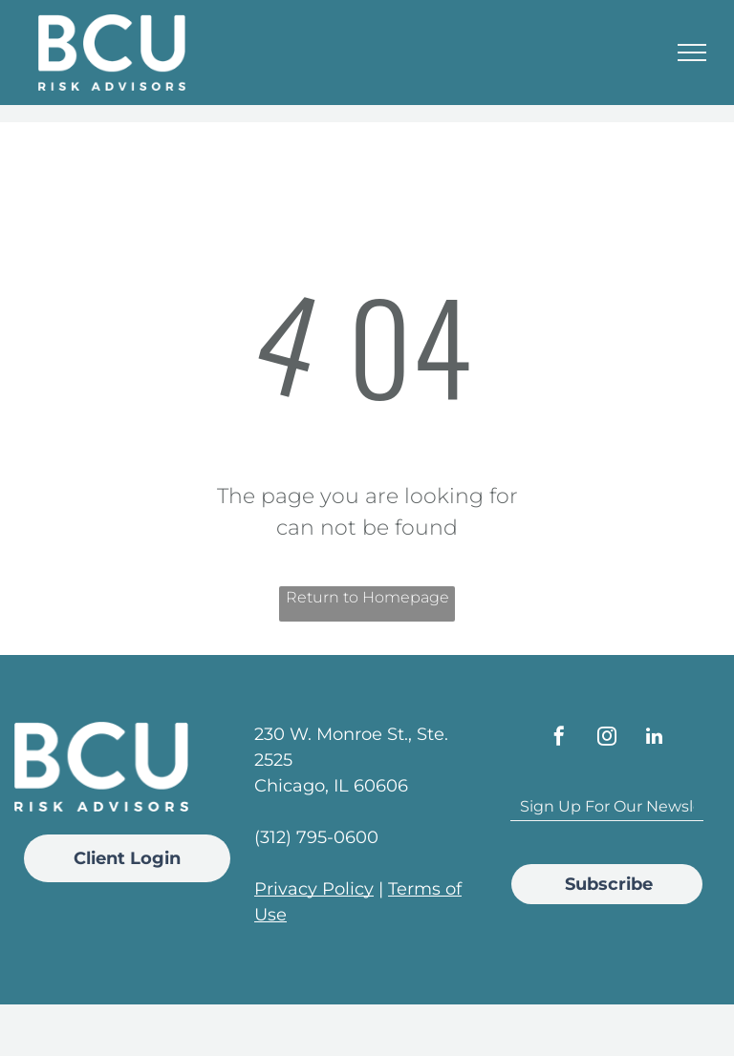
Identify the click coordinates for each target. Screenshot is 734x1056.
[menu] (692, 52)
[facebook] (559, 738)
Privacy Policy (314, 888)
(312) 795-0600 (316, 837)
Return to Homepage (367, 597)
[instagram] (607, 738)
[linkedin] (654, 738)
